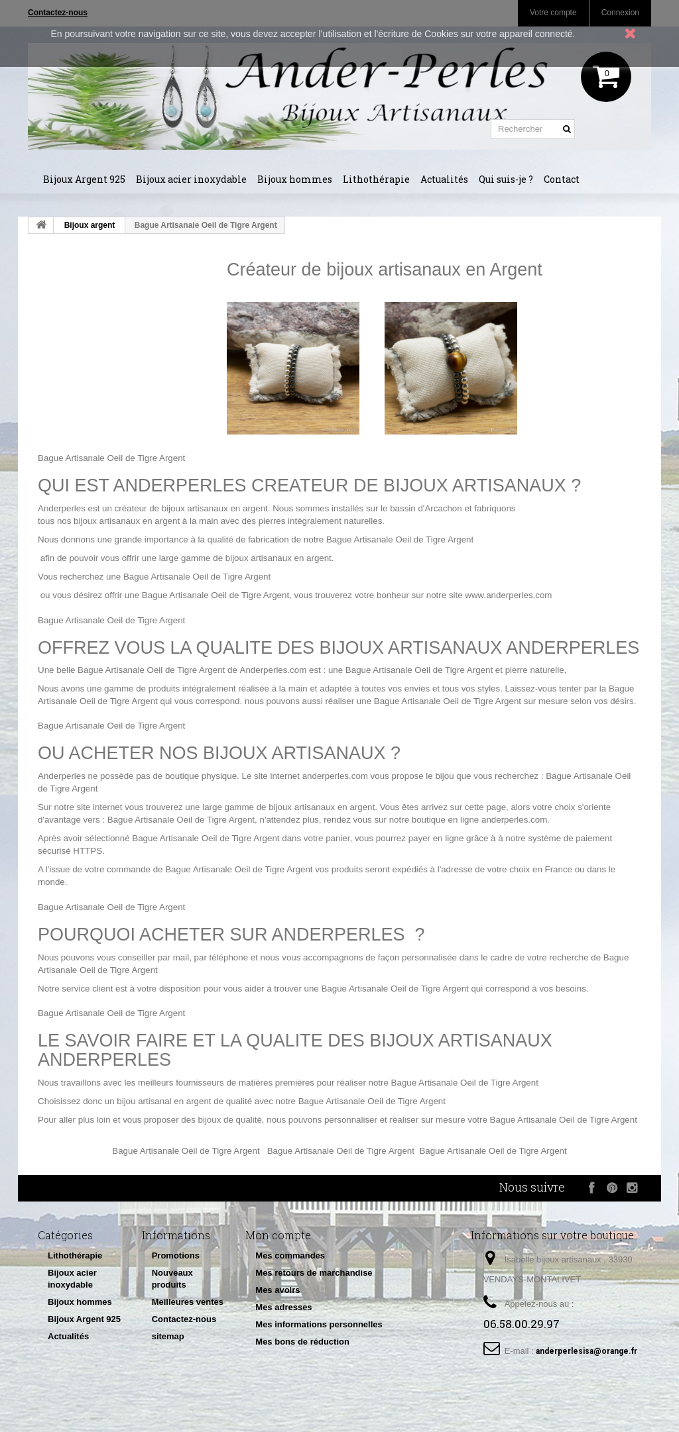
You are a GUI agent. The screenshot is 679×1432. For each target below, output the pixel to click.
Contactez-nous (184, 1319)
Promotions (176, 1255)
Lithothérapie (376, 179)
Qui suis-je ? (506, 179)
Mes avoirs (277, 1290)
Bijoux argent (89, 225)
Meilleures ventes (187, 1302)
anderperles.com (335, 776)
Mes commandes (290, 1255)
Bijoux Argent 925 (84, 179)
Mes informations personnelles (318, 1324)
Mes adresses (283, 1307)
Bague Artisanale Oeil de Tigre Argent (111, 458)
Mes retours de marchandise (313, 1273)
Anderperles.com (273, 670)
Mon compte (278, 1235)
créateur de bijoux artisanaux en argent (191, 508)
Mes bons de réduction (302, 1342)
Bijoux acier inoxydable (191, 179)
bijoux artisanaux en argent (127, 521)
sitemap (168, 1336)
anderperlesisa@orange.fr (586, 1351)
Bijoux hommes (294, 179)
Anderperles (62, 508)
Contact (562, 179)
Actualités (444, 179)
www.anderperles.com (508, 595)
